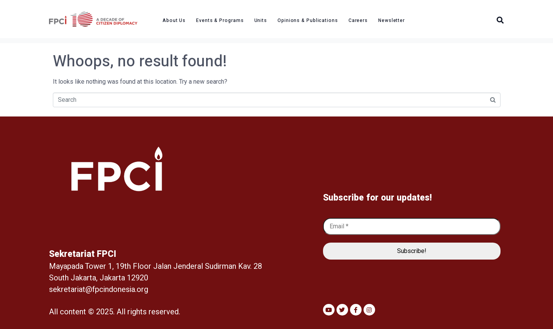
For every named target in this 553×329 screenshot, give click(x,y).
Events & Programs (220, 20)
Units (260, 20)
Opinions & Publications (307, 20)
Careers (358, 20)
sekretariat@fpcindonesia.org (98, 289)
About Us (174, 20)
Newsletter (391, 20)
